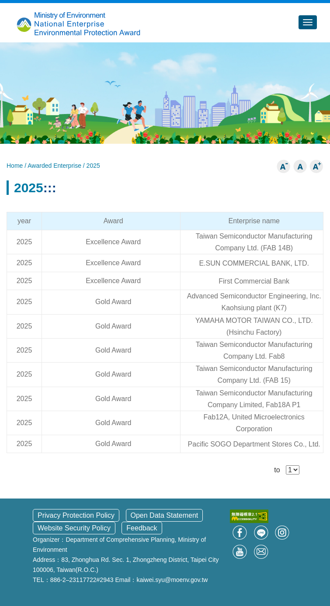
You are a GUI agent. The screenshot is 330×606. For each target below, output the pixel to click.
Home (15, 165)
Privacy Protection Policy (76, 515)
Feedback (141, 528)
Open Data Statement (164, 515)
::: (49, 187)
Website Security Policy (74, 528)
